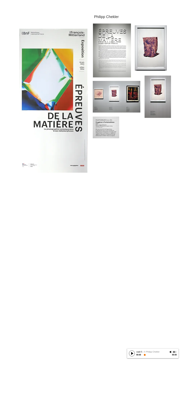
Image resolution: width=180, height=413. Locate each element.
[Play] (132, 353)
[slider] (175, 352)
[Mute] (171, 352)
